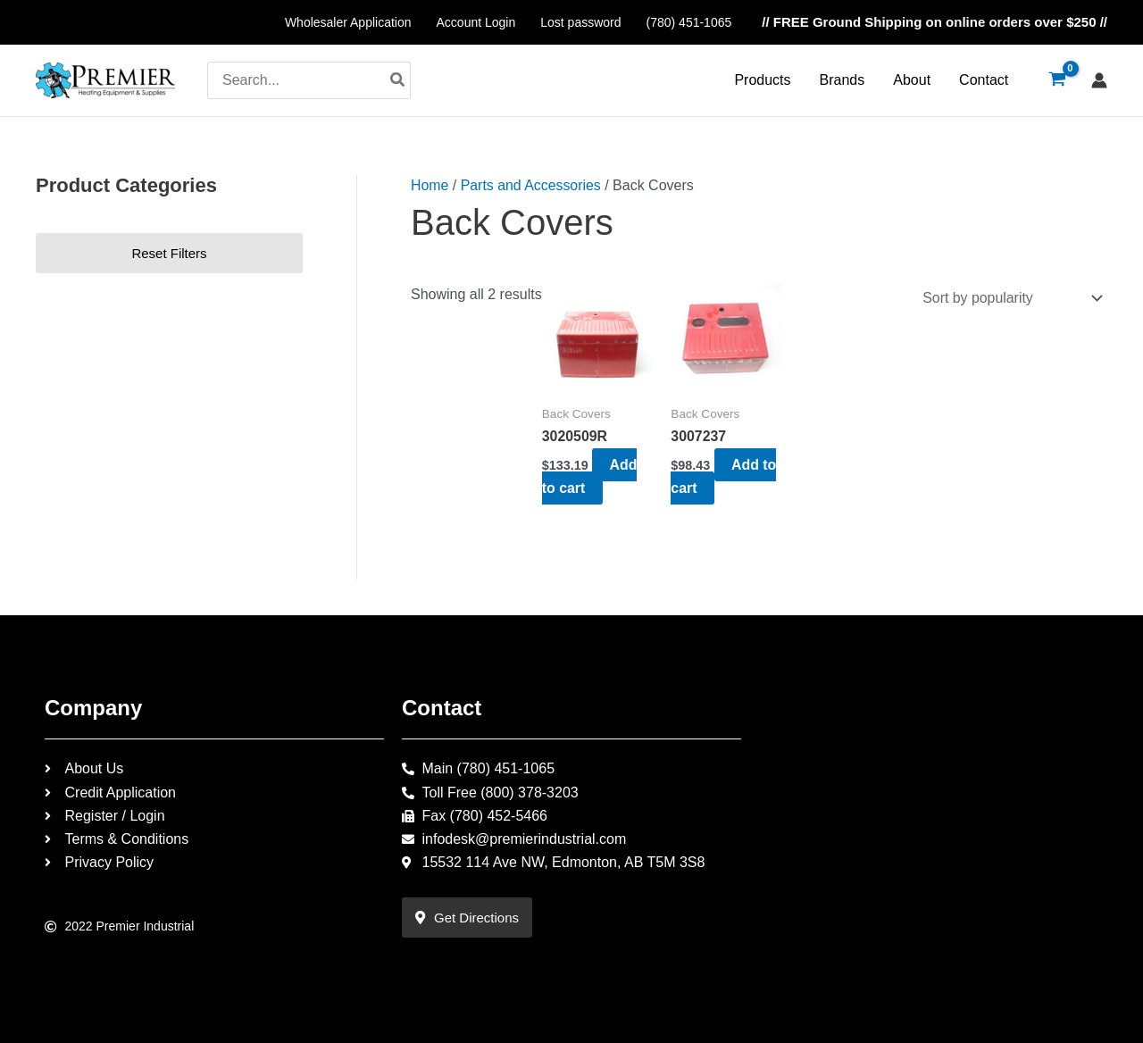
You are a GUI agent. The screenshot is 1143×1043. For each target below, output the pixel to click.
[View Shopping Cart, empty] (1056, 80)
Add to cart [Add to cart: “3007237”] (724, 475)
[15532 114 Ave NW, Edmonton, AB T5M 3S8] (928, 829)
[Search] (398, 80)
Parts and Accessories (531, 185)
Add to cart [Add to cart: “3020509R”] (590, 475)
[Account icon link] (1099, 80)
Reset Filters (168, 253)
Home (430, 185)
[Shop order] (1007, 298)
